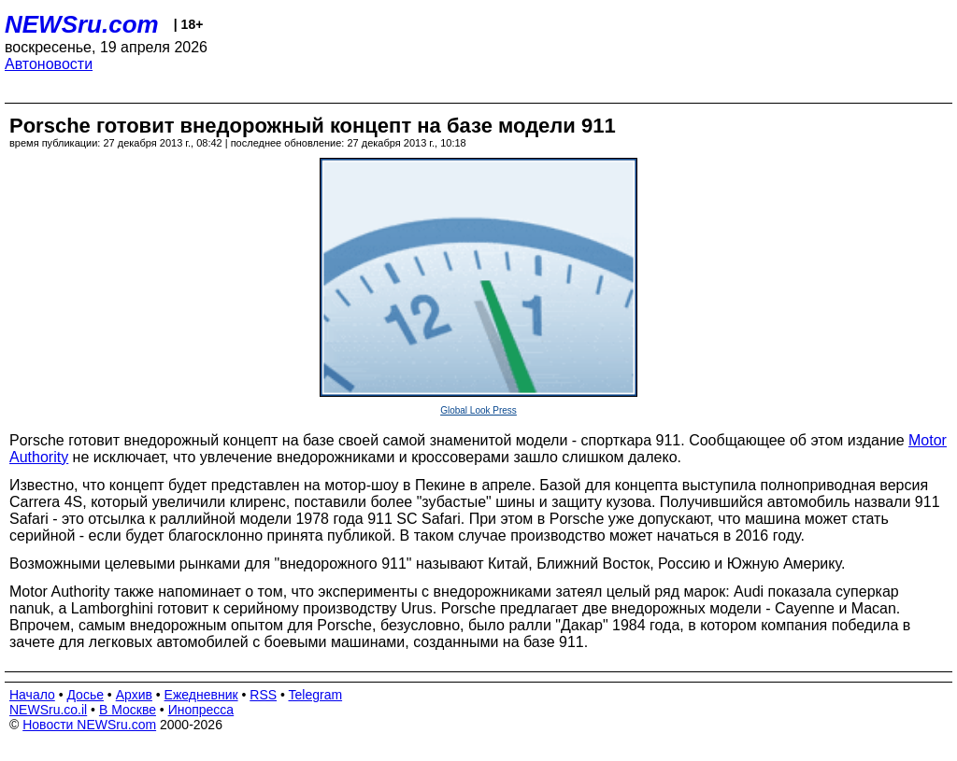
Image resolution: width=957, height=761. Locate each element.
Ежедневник (201, 694)
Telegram (316, 694)
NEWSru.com (82, 24)
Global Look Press (478, 410)
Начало (32, 694)
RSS (263, 694)
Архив (134, 694)
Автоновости (49, 64)
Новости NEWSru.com (89, 724)
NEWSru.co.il (48, 709)
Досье (85, 694)
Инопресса (201, 709)
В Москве (127, 709)
